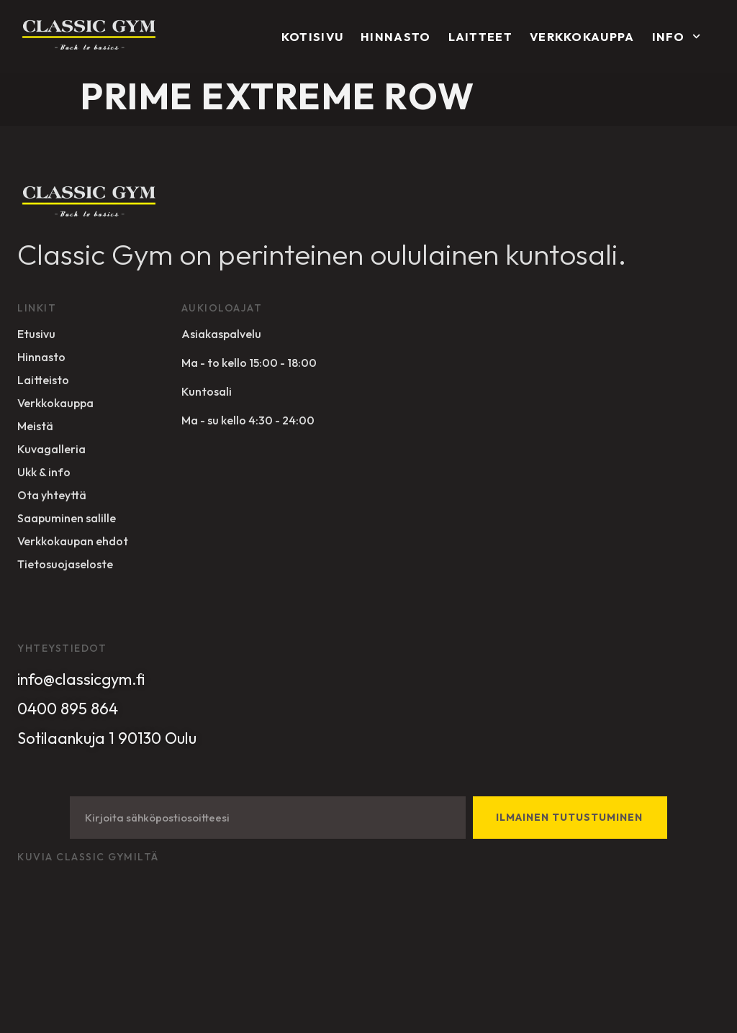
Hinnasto (395, 36)
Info (676, 36)
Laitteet (480, 36)
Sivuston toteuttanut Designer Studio (103, 935)
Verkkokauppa (582, 36)
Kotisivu (312, 36)
